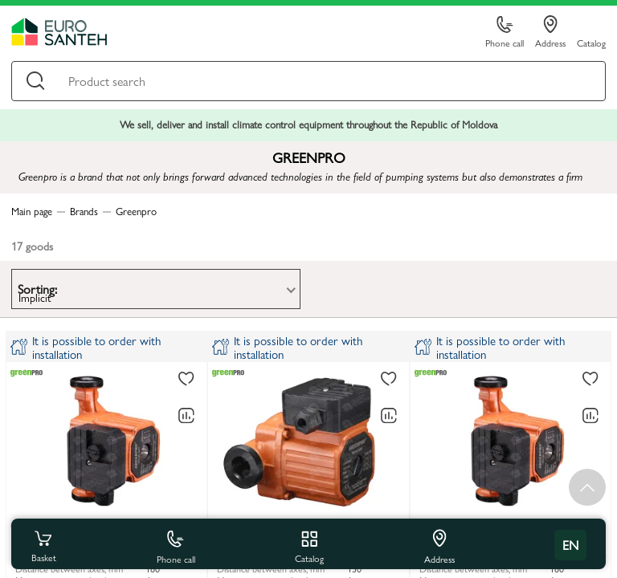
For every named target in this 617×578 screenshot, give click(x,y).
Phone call (504, 32)
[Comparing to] (186, 416)
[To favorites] (186, 380)
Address (550, 32)
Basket (43, 545)
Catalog (591, 42)
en (570, 544)
